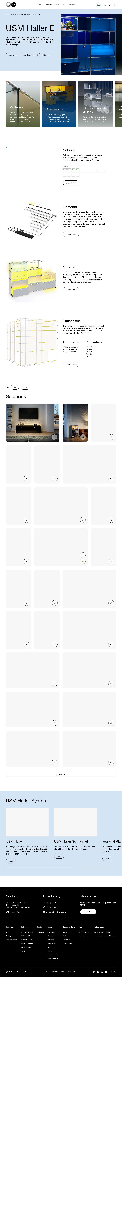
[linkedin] (106, 972)
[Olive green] (69, 174)
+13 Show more (61, 775)
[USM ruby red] (95, 170)
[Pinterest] (102, 972)
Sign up (88, 912)
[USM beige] (73, 174)
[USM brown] (77, 174)
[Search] (114, 5)
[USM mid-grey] (73, 170)
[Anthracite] (77, 170)
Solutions (39, 4)
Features (12, 55)
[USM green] (65, 174)
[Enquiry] (54, 437)
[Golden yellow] (86, 170)
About (63, 4)
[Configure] (83, 562)
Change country (22, 972)
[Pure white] (65, 170)
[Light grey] (69, 170)
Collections (48, 4)
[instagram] (94, 972)
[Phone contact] (105, 5)
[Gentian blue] (99, 170)
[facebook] (98, 972)
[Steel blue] (103, 170)
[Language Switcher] (109, 5)
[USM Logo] (11, 4)
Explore (10, 861)
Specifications (29, 55)
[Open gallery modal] (32, 423)
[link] (11, 933)
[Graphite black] (82, 170)
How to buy (71, 4)
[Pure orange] (90, 170)
